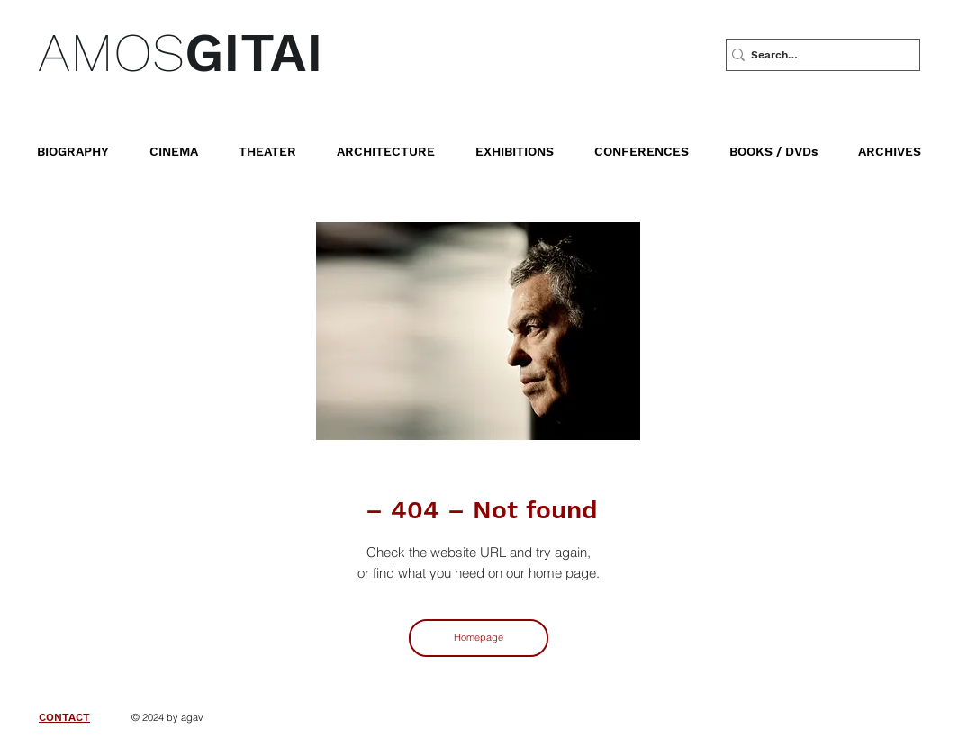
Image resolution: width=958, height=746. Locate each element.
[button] (786, 143)
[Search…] (816, 55)
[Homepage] (478, 638)
